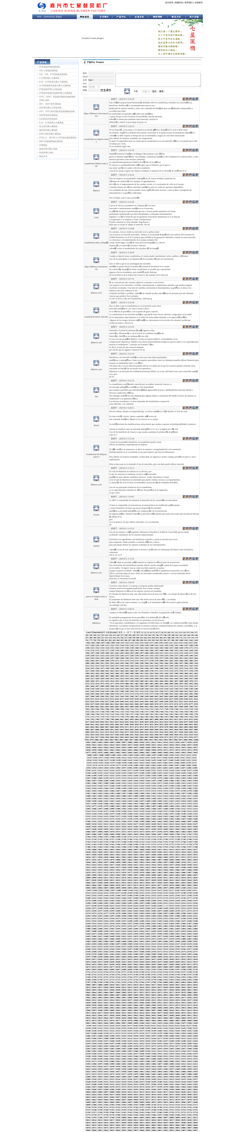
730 (166, 693)
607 (176, 681)
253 (156, 645)
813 (82, 704)
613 (82, 683)
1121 (112, 737)
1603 (106, 795)
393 (107, 660)
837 (200, 704)
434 (186, 663)
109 (186, 630)
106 (171, 630)
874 (136, 709)
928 (156, 714)
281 (171, 647)
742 (102, 696)
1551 (171, 788)
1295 (147, 757)
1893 (82, 831)
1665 (100, 803)
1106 (148, 734)
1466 (165, 778)
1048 (177, 727)
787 (200, 698)
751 (146, 696)
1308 (100, 760)
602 (151, 681)
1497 (100, 783)
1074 (82, 732)
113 (82, 632)
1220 (201, 747)
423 (131, 663)
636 (195, 683)
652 (151, 686)
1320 (171, 760)
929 (161, 714)
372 (126, 658)
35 (136, 624)
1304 (201, 757)
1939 (106, 836)
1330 (106, 762)
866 (97, 709)
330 (166, 652)
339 (87, 655)
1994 (183, 841)
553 (156, 675)
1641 (82, 801)
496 (122, 670)
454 (161, 665)
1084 (142, 732)
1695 (153, 806)
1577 (201, 790)
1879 (124, 829)
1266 (100, 755)
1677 (171, 803)
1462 (142, 778)
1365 (189, 765)
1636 (177, 798)
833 (181, 704)
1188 (136, 744)
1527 (153, 785)
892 (102, 711)
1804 (177, 818)
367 (102, 658)
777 (151, 698)
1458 (118, 778)
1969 (159, 839)
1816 (124, 821)
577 (151, 678)
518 (107, 673)
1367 (201, 765)
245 (116, 645)
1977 (82, 841)
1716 (153, 808)
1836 (118, 823)
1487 (165, 780)
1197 (188, 744)
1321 (177, 760)
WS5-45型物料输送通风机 (47, 141)
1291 (124, 757)
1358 (147, 765)
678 (156, 688)
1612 (159, 795)
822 (126, 704)
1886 (165, 829)
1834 (106, 823)
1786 (195, 816)
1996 (195, 841)
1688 (112, 806)
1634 (165, 798)
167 (102, 637)
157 (176, 635)
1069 (177, 729)
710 (191, 691)
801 (146, 701)
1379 (147, 767)
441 (97, 665)
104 (161, 630)
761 (195, 696)
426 (146, 663)
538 (82, 675)
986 (195, 719)
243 (107, 645)
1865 (165, 826)
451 (146, 665)
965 (92, 719)
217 (102, 642)
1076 (94, 732)
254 (161, 645)
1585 (124, 793)
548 (131, 675)
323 (131, 652)
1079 (112, 732)
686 (195, 688)
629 (161, 683)
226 (146, 642)
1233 (153, 749)
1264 (88, 755)
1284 (82, 757)
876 (146, 709)
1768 (88, 816)
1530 (171, 785)
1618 (195, 795)
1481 (130, 780)
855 (166, 706)
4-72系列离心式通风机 (45, 78)
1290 (118, 757)
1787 (201, 816)
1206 (118, 747)
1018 (124, 724)
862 (200, 706)
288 (82, 650)
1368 (82, 767)
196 (122, 640)
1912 (195, 831)
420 (116, 663)
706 (171, 691)
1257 (171, 752)
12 (170, 622)
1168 (142, 742)
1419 (136, 772)
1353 (118, 765)
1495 (88, 783)
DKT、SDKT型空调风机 (46, 104)
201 (146, 640)
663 (82, 688)
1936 (88, 836)
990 (91, 721)
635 (190, 683)
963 (82, 719)
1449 (189, 775)
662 (200, 686)
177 (151, 637)
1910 (183, 831)
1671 (136, 803)
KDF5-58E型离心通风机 (46, 134)
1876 (106, 829)
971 (121, 719)
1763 (183, 813)
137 (200, 632)
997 (126, 721)
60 (108, 627)
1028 (183, 724)
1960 (106, 839)
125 (141, 632)
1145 (130, 739)
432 (176, 663)
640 (92, 686)
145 (116, 635)
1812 (100, 821)
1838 (130, 823)
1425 (171, 772)
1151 (165, 739)
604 (161, 681)
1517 (94, 785)
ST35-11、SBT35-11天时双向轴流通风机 (54, 137)
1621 (88, 798)
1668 (118, 803)
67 (136, 627)
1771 (106, 816)
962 (200, 716)
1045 (159, 727)
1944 (136, 836)
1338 (153, 762)
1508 (166, 783)
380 (166, 658)
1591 (159, 793)
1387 (195, 767)
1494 (82, 783)
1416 (118, 772)
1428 (189, 772)
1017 (118, 724)
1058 (112, 729)
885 (190, 709)
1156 (194, 739)
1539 (100, 788)
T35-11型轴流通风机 (44, 70)
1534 (195, 785)
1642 (88, 801)
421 (121, 663)
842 (102, 706)
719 (112, 693)
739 (87, 696)
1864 (159, 826)
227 (151, 642)
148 (131, 635)
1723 (195, 808)
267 (102, 647)
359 (186, 655)
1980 (100, 841)
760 (190, 696)
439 (87, 665)
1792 (106, 818)
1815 (118, 821)
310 (191, 650)
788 (82, 701)
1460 (130, 778)
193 (107, 640)
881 (171, 709)
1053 (82, 729)
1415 (112, 772)
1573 (177, 790)
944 (112, 716)
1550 (165, 788)
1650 (136, 801)
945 (116, 716)
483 (181, 668)
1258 (177, 752)
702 (151, 691)
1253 (147, 752)
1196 (182, 744)
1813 (106, 821)
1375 (124, 767)
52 (202, 624)
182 (176, 637)
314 (87, 652)
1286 (94, 757)
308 (181, 650)
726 (146, 693)
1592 (165, 793)
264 (87, 647)
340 (92, 655)
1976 (201, 839)
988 (81, 721)
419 (112, 663)
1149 (153, 739)
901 (146, 711)
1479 (118, 780)
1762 (177, 813)
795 (117, 701)
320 (116, 652)
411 (196, 660)
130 (165, 632)
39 (151, 624)
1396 (124, 770)
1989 (153, 841)
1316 (147, 760)
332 (176, 652)
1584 (118, 793)
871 (121, 709)
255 (166, 645)
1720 (177, 808)
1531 (177, 785)
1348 (88, 765)
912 (200, 711)
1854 (100, 826)
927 (151, 714)
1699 (177, 806)
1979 (94, 841)
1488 (171, 780)
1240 (195, 749)
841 (97, 706)
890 (92, 711)
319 (112, 652)
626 (146, 683)
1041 (136, 727)
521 (121, 673)
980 (166, 719)
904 (161, 711)
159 (186, 635)
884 (186, 709)
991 (96, 721)
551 (146, 675)
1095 (83, 734)
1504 (142, 783)
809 (186, 701)
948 (131, 716)
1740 (171, 811)
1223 (94, 749)
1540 (106, 788)
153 (156, 635)
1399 (142, 770)
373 (131, 658)
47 (183, 624)
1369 (88, 767)
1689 (118, 806)
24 (93, 624)
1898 (112, 831)
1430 (201, 772)
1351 (106, 765)
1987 (142, 841)
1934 (201, 834)
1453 (88, 778)
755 (166, 696)
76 (171, 627)
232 (176, 642)
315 (92, 652)
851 (146, 706)
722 (126, 693)
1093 (195, 732)
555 (166, 675)
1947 (153, 836)
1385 (183, 767)
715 (92, 693)
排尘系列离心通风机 (44, 126)
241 (97, 645)
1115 (200, 734)
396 (122, 660)
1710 (118, 808)
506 (171, 670)
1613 (165, 795)
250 (141, 645)
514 (87, 673)
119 (111, 632)
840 (92, 706)
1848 (189, 823)
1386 (189, 767)
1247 (112, 752)
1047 (171, 727)
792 (102, 701)
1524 (136, 785)
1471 (195, 778)
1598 (201, 793)
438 (82, 665)
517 (102, 673)
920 (116, 714)
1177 (194, 742)
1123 (124, 737)
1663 (88, 803)
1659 (189, 801)
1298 (165, 757)
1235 (165, 749)
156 (171, 635)
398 (131, 660)
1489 (177, 780)
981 (171, 719)
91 (106, 630)
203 (156, 640)
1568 (147, 790)
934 (186, 714)
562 (200, 675)
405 (166, 660)
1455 (100, 778)
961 (195, 716)
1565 (130, 790)
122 (126, 632)
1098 (101, 734)
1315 (142, 760)
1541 (112, 788)
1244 (94, 752)
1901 (130, 831)
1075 (88, 732)
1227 (118, 749)
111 (195, 630)
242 (102, 645)
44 (171, 624)
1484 (147, 780)
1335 (136, 762)
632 (176, 683)
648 (131, 686)
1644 (100, 801)
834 (186, 704)
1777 (142, 816)
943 (107, 716)
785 (190, 698)
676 (146, 688)
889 (87, 711)
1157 (200, 739)
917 (102, 714)
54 (85, 627)
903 (156, 711)
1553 (183, 788)
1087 (159, 732)
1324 (195, 760)
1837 (124, 823)
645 (116, 686)
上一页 (120, 622)
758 (181, 696)
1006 (177, 721)
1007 (183, 721)
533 (181, 673)
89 (98, 630)
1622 (94, 798)
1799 (147, 818)
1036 (106, 727)
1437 (118, 775)
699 (136, 691)
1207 (124, 747)
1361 (165, 765)
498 (131, 670)
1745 (201, 811)
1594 (177, 793)
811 (196, 701)
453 (156, 665)
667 (102, 688)
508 (181, 670)
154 (161, 635)
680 (166, 688)
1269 (118, 755)
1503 (136, 783)
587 (200, 678)
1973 (183, 839)
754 (161, 696)
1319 (165, 760)
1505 (148, 783)
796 (122, 701)
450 (141, 665)
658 (181, 686)
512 (200, 670)
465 (92, 668)
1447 (177, 775)
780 (166, 698)
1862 (147, 826)
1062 (136, 729)
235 (190, 642)
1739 (165, 811)
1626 (118, 798)
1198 (194, 744)
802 (151, 701)
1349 (94, 765)
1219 (195, 747)
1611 (154, 795)
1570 (159, 790)
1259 (183, 752)
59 (104, 627)
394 (112, 660)
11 (166, 622)
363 (82, 658)
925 (141, 714)
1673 (147, 803)
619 (112, 683)
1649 (130, 801)
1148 (147, 739)
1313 (130, 760)
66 (132, 627)
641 (97, 686)
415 (92, 663)
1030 (195, 724)
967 (102, 719)
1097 (95, 734)
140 (92, 635)
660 (190, 686)
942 (102, 716)
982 (176, 719)
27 (104, 624)
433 (181, 663)
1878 (118, 829)
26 (101, 624)
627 (151, 683)
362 (200, 655)
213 (82, 642)
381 (171, 658)
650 (141, 686)
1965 (136, 839)
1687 (106, 806)
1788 (82, 818)
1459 (124, 778)
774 (136, 698)
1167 (136, 742)
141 (97, 635)
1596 (189, 793)
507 (176, 670)
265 (92, 647)
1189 (142, 744)
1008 (189, 721)
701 (146, 691)
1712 (130, 808)
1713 (136, 808)
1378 (142, 767)
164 (87, 637)
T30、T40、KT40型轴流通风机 (49, 74)
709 (186, 691)
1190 (147, 744)
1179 (83, 744)
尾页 (132, 622)
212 (200, 640)
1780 (159, 816)
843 (107, 706)
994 (111, 721)
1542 (118, 788)
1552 (177, 788)
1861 (142, 826)
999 (135, 721)
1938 (100, 836)
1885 (159, 829)
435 (190, 663)
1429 (195, 772)
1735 (142, 811)
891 (97, 711)
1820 (147, 821)
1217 (183, 747)
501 (146, 670)
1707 (100, 808)
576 (146, 678)
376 (146, 658)
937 (200, 714)
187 (200, 637)
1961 (112, 839)
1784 (183, 816)
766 (97, 698)
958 (181, 716)
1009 (195, 721)
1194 (171, 744)
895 (117, 711)
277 (151, 647)
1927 (159, 834)
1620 (82, 798)
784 (186, 698)
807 (176, 701)
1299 (171, 757)
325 (141, 652)
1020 (136, 724)
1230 (136, 749)
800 (141, 701)
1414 (106, 772)
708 (181, 691)
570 (116, 678)
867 (102, 709)
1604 (112, 795)
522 (126, 673)
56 (93, 627)
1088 (165, 732)
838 (82, 706)
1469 (183, 778)
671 (121, 688)
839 (87, 706)
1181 (95, 744)
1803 (171, 818)
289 (87, 650)
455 (166, 665)
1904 (148, 831)
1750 (106, 813)
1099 (107, 734)
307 (176, 650)
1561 (106, 790)
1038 (118, 727)
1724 (201, 808)
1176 (188, 742)
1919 (112, 834)
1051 (195, 727)
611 (196, 681)
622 (126, 683)
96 (125, 630)
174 (136, 637)
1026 (171, 724)
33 (128, 624)
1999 (88, 844)
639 (87, 686)
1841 (147, 823)
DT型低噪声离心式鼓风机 (47, 89)
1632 (153, 798)
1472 (201, 778)
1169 (147, 742)
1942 (124, 836)
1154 (182, 739)
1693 (142, 806)
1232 (147, 749)
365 (92, 658)
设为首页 (165, 2)
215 (92, 642)
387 (200, 658)
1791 (100, 818)
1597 (195, 793)
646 (121, 686)
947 (126, 716)
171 (121, 637)
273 (131, 647)
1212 (153, 747)
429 (161, 663)
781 (171, 698)
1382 (165, 767)
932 (176, 714)
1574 (183, 790)
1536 (82, 788)
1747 (88, 813)
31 (120, 624)
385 (190, 658)
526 (146, 673)
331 (171, 652)
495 (117, 670)
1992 (171, 841)
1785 (189, 816)
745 (116, 696)
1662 (82, 803)
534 (186, 673)
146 (121, 635)
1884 (153, 829)
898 (131, 711)
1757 (147, 813)
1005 (171, 721)
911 (196, 711)
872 (126, 709)
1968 (153, 839)
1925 (147, 834)
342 (102, 655)
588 (82, 681)
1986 (136, 841)
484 (186, 668)
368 (107, 658)
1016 (112, 724)
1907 (166, 831)
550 (141, 675)
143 (107, 635)
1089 (171, 732)
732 (176, 693)
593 (107, 681)
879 (161, 709)
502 (151, 670)
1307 (94, 760)
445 (116, 665)
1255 (159, 752)
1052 (201, 727)
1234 (159, 749)
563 (82, 678)
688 (82, 691)
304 (161, 650)
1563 (118, 790)
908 (181, 711)
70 (148, 627)
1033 (88, 727)
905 (166, 711)
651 (146, 686)
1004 (165, 721)
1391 (94, 770)
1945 (142, 836)
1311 (118, 760)
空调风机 (39, 145)
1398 (136, 770)
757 (176, 696)
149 (136, 635)
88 (94, 630)
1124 (130, 737)
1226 (112, 749)
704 (161, 691)
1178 (200, 742)
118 (107, 632)
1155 (188, 739)
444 (112, 665)
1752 (118, 813)
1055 (94, 729)
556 (171, 675)
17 (190, 622)
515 (92, 673)
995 (116, 721)
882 (176, 709)
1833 (100, 823)
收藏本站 (175, 2)
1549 (159, 788)
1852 (88, 826)
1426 (177, 772)
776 (146, 698)
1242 (82, 752)
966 (97, 719)
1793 (112, 818)
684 (186, 688)
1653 (153, 801)
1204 (106, 747)
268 (107, 647)
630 (166, 683)
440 (92, 665)
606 (171, 681)
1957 (88, 839)
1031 (201, 724)
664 (87, 688)
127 (151, 632)
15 (182, 622)
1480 (124, 780)
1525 (142, 785)
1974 (189, 839)
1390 (88, 770)
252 (151, 645)
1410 (82, 772)
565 (92, 678)
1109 (166, 734)
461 (195, 665)
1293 (136, 757)
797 (126, 701)
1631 (147, 798)
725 (141, 693)
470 (116, 668)
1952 (183, 836)
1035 (100, 727)
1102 (125, 734)
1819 (142, 821)
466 (97, 668)
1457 (112, 778)
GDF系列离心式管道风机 (46, 108)
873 (131, 709)
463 (82, 668)
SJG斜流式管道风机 (44, 119)
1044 (153, 727)
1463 (147, 778)
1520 (112, 785)
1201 (88, 747)
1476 (100, 780)
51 (198, 624)
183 (181, 637)
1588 (142, 793)
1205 (112, 747)
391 (97, 660)
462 (200, 665)
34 (132, 624)
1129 (159, 737)
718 (107, 693)
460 (190, 665)
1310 (112, 760)
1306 (88, 760)
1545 (136, 788)
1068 (171, 729)
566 (97, 678)
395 (117, 660)
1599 (82, 795)
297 (126, 650)
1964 (130, 839)
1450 (195, 775)
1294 (142, 757)
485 (190, 668)
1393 (106, 770)
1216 (177, 747)
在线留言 (195, 2)
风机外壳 (39, 156)
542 (102, 675)
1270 (124, 755)
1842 (153, 823)
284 (186, 647)
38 (148, 624)
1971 (171, 839)
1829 (201, 821)
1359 (153, 765)
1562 (112, 790)
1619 (201, 795)
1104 (136, 734)
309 (186, 650)
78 (179, 627)
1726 (88, 811)
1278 (171, 755)
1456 (106, 778)
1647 (118, 801)
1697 (165, 806)
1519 (106, 785)
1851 (82, 826)
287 (200, 647)
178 (156, 637)
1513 (195, 783)
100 (141, 630)
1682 (201, 803)
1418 (130, 772)
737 (200, 693)
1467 (171, 778)
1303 (195, 757)
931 (171, 714)
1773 (118, 816)
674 (136, 688)
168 (107, 637)
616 (97, 683)
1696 (159, 806)
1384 (177, 767)
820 (116, 704)
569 (112, 678)
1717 (159, 808)
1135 (194, 737)
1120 (106, 737)
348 (131, 655)
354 (161, 655)
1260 (189, 752)
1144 (124, 739)
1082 (130, 732)
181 (171, 637)
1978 (88, 841)
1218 (189, 747)
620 (116, 683)
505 (166, 670)
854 (161, 706)
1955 (201, 836)
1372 (106, 767)
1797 (136, 818)
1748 (94, 813)
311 (196, 650)
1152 (171, 739)
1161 (101, 742)
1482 (136, 780)
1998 (82, 844)
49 (191, 624)
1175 (182, 742)
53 (81, 627)
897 (126, 711)
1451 (201, 775)
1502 (130, 783)
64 (124, 627)
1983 (118, 841)
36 (140, 624)
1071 (189, 729)
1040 (130, 727)
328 (156, 652)
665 (92, 688)
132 (175, 632)
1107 (154, 734)
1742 (183, 811)
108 (181, 630)
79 (183, 627)
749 (136, 696)
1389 (82, 770)
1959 (100, 839)
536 (195, 673)
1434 (100, 775)
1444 (159, 775)
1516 (88, 785)
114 (87, 632)
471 (121, 668)
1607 (130, 795)
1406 (183, 770)
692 (102, 691)
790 (92, 701)
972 (126, 719)
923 (131, 714)
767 (102, 698)
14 (178, 622)
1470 (189, 778)
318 (107, 652)
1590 (153, 793)
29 (112, 624)
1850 (201, 823)
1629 (136, 798)
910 (191, 711)
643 (107, 686)
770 (116, 698)
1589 (147, 793)
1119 (101, 737)
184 (186, 637)
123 (131, 632)
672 (126, 688)
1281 (189, 755)
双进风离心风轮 (42, 152)
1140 (101, 739)
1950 (171, 836)
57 (97, 627)
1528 (159, 785)
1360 (159, 765)
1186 (124, 744)
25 (97, 624)
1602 (100, 795)
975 (141, 719)
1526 (147, 785)
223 (131, 642)
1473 (82, 780)
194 (112, 640)
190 (92, 640)
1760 (165, 813)
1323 (189, 760)
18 (194, 622)
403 (156, 660)
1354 (124, 765)
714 (87, 693)
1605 (118, 795)
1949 (165, 836)
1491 (189, 780)
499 (136, 670)
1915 (88, 834)
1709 (112, 808)
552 (151, 675)
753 (156, 696)
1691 (130, 806)
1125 (135, 737)
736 (195, 693)
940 (92, 716)
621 (121, 683)
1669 (124, 803)
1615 (177, 795)
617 (102, 683)
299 (136, 650)
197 (126, 640)
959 (186, 716)
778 (156, 698)
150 (141, 635)
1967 (147, 839)
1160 (95, 742)
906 (171, 711)
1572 (171, 790)
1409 (201, 770)
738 (82, 696)
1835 (112, 823)
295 (117, 650)
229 (161, 642)
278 (156, 647)
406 (171, 660)
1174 (177, 742)
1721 (183, 808)
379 (161, 658)
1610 (148, 795)
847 (126, 706)
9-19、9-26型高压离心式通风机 (49, 82)
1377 (136, 767)
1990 (159, 841)
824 (136, 704)
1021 (142, 724)
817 (102, 704)
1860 (136, 826)
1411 (88, 772)
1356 (136, 765)
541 (97, 675)
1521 (118, 785)
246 (121, 645)
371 (121, 658)
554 (161, 675)
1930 (177, 834)
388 (82, 660)
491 (97, 670)
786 (195, 698)
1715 (147, 808)
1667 (112, 803)
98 (133, 630)
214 (87, 642)
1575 (189, 790)
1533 (189, 785)
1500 (118, 783)
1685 (94, 806)
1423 (159, 772)
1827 (189, 821)
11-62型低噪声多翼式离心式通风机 (51, 85)
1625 (112, 798)
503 (156, 670)
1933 (195, 834)
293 (107, 650)
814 (87, 704)
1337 (147, 762)
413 (82, 663)
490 (92, 670)
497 (126, 670)
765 (92, 698)
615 (92, 683)
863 (82, 709)
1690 (124, 806)
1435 (106, 775)
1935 (82, 836)
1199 (200, 744)
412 (200, 660)
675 (141, 688)
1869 (189, 826)
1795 (124, 818)
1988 (147, 841)
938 (82, 716)
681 (171, 688)
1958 (94, 839)
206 (171, 640)
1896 (100, 831)
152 (151, 635)
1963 (124, 839)
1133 (182, 737)
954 (161, 716)
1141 (107, 739)
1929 (171, 834)
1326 (82, 762)
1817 (130, 821)
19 (198, 622)
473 (131, 668)
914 (87, 714)
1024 (159, 724)
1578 (82, 793)
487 (200, 668)
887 (200, 709)
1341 (171, 762)
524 (136, 673)
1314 (136, 760)
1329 (100, 762)
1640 (201, 798)
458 (181, 665)
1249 (124, 752)
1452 (82, 778)
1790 (94, 818)
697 (126, 691)
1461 (136, 778)
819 (112, 704)
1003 (159, 721)
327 (151, 652)
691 (97, 691)
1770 (100, 816)
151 (146, 635)
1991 (165, 841)
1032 (82, 727)
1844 (165, 823)
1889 (183, 829)
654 (161, 686)
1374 (118, 767)
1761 (171, 813)
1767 (82, 816)
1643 (94, 801)
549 (136, 675)
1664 (94, 803)
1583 (112, 793)
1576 (195, 790)
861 (195, 706)
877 (151, 709)
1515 (82, 785)
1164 (118, 742)
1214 (165, 747)
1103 (131, 734)
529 (161, 673)
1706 (94, 808)
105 (166, 630)
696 (122, 691)
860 (190, 706)
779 (161, 698)
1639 (195, 798)
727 (151, 693)
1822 (159, 821)
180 (166, 637)
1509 (171, 783)
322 (126, 652)
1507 (160, 783)
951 (146, 716)
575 (141, 678)
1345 (195, 762)
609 (186, 681)
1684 (88, 806)
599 (136, 681)
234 (186, 642)
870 (116, 709)
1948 (159, 836)
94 (118, 630)
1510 (177, 783)
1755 (136, 813)
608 (181, 681)
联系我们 (185, 2)
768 (107, 698)
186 (195, 637)
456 (171, 665)
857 (176, 706)
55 (89, 627)
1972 (177, 839)
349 (136, 655)
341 (97, 655)
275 (141, 647)
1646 (112, 801)
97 (129, 630)
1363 (177, 765)
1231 (142, 749)
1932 (189, 834)
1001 (147, 721)
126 (146, 632)
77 (175, 627)
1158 (83, 742)
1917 (100, 834)
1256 (165, 752)
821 (121, 704)
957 (176, 716)
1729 (106, 811)
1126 (141, 737)
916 (97, 714)
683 (181, 688)
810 (191, 701)
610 (191, 681)
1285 (88, 757)
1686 (100, 806)
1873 (88, 829)
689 (87, 691)
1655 (165, 801)
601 (146, 681)
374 (136, 658)
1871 (201, 826)
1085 (147, 732)
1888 (177, 829)
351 (146, 655)
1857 (118, 826)
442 (102, 665)
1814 (112, 821)
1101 (119, 734)
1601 (94, 795)
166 (97, 637)
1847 (183, 823)
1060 (124, 729)
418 (107, 663)
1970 (165, 839)
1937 (94, 836)
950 (141, 716)
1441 (142, 775)
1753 (124, 813)
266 (97, 647)
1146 (136, 739)
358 (181, 655)
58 (101, 627)
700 (141, 691)
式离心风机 (40, 100)
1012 (88, 724)
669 (112, 688)
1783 (177, 816)
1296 (153, 757)
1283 (201, 755)
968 (107, 719)
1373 (112, 767)
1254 (153, 752)
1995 (189, 841)
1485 (153, 780)
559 (186, 675)
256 (171, 645)
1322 (183, 760)
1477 (106, 780)
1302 (189, 757)
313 (82, 652)
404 (161, 660)
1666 (106, 803)
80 (187, 627)
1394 (112, 770)
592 (102, 681)
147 (126, 635)
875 (141, 709)
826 (146, 704)
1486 (159, 780)
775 (141, 698)
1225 (106, 749)
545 (116, 675)
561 (195, 675)
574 (136, 678)
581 (171, 678)
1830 (82, 823)
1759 (159, 813)
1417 (124, 772)
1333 (124, 762)
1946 (147, 836)
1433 (94, 775)
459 (186, 665)
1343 (183, 762)
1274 (147, 755)
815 (92, 704)
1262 (201, 752)
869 (112, 709)
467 (102, 668)
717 (102, 693)
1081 (124, 732)
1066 (159, 729)
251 (146, 645)
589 (87, 681)
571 (121, 678)
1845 (171, 823)
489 (87, 670)
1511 (183, 783)
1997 (201, 841)
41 (159, 624)
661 (195, 686)
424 (136, 663)
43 (167, 624)
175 (141, 637)
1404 (171, 770)
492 (102, 670)
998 (131, 721)
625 (141, 683)
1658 (183, 801)
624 (136, 683)
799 (136, 701)
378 (156, 658)
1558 (88, 790)
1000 (141, 721)
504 (161, 670)
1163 (112, 742)
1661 (201, 801)
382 (176, 658)
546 (121, 675)
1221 (82, 749)
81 (191, 627)
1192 (159, 744)
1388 (201, 767)
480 (166, 668)
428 (156, 663)
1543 (124, 788)
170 (116, 637)
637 (200, 683)
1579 (88, 793)
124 (136, 632)
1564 (124, 790)
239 (87, 645)
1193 (165, 744)
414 (87, 663)
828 (156, 704)
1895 (94, 831)
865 (92, 709)
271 (121, 647)
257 (176, 645)
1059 (118, 729)
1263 (82, 755)
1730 (112, 811)
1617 (189, 795)
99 (137, 630)
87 (90, 630)
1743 (189, 811)
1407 (189, 770)
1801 (159, 818)
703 (156, 691)
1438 (124, 775)
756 (171, 696)
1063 (142, 729)
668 (107, 688)
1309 (106, 760)
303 (156, 650)
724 (136, 693)
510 (191, 670)
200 (141, 640)
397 (126, 660)
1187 (130, 744)
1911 (189, 831)
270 (116, 647)
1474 (88, 780)
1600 (88, 795)
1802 (165, 818)
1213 (159, 747)
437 (200, 663)
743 (107, 696)
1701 (189, 806)
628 (156, 683)
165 (92, 637)
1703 (201, 806)
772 (126, 698)
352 (151, 655)
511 (196, 670)
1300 (177, 757)
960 (190, 716)
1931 (183, 834)
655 (166, 686)
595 (117, 681)
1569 (153, 790)
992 (101, 721)
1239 (189, 749)
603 (156, 681)
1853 (94, 826)
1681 (195, 803)
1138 (89, 739)
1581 (100, 793)
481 (171, 668)
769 (112, 698)
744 (112, 696)
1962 (118, 839)
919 (112, 714)
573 (131, 678)
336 (195, 652)
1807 (195, 818)
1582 (106, 793)
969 (112, 719)
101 (146, 630)
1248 (118, 752)
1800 (153, 818)
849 (136, 706)
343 (107, 655)
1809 (82, 821)
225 (141, 642)
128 (156, 632)
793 (107, 701)
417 (102, 663)
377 (151, 658)
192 (102, 640)
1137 (83, 739)
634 (186, 683)
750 (141, 696)
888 (82, 711)
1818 (136, 821)
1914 (82, 834)
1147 (142, 739)
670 (116, 688)
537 (200, 673)
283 (181, 647)
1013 (94, 724)
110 (190, 630)
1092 (189, 732)
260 (190, 645)
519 (112, 673)
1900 (124, 831)
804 (161, 701)
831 (171, 704)
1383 (171, 767)
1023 (153, 724)
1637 (183, 798)
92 (110, 630)
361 (195, 655)
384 (186, 658)
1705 (88, 808)
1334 (130, 762)
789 (87, 701)
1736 (147, 811)
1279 (177, 755)
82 (194, 627)
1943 (130, 836)
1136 (200, 737)
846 (121, 706)
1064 (147, 729)
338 (82, 655)
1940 (112, 836)
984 (186, 719)
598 (131, 681)
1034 (94, 727)
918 (107, 714)
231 (171, 642)
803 (156, 701)
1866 (171, 826)
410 (191, 660)
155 (166, 635)
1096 (89, 734)
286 (195, 647)
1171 (159, 742)
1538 (94, 788)
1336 (142, 762)
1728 (100, 811)
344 (112, 655)
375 (141, 658)
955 (166, 716)
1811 (94, 821)
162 (200, 635)
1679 (183, 803)
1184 (112, 744)
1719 (171, 808)
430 (166, 663)
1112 (183, 734)
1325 (201, 760)
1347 (82, 765)
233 (181, 642)
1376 (130, 767)
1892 (201, 829)
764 (87, 698)
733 (181, 693)
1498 (106, 783)
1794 (118, 818)
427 (151, 663)
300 (141, 650)
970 (116, 719)
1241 (201, 749)
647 (126, 686)
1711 (124, 808)
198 (131, 640)
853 (156, 706)
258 (181, 645)
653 (156, 686)
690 (92, 691)
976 (146, 719)
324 (136, 652)
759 (186, 696)
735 (190, 693)
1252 (142, 752)
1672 (142, 803)
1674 (153, 803)
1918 (106, 834)
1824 (171, 821)
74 (163, 627)
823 (131, 704)
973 (131, 719)
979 (161, 719)
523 (131, 673)
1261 (195, 752)
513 (82, 673)
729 (161, 693)
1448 (183, 775)
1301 (183, 757)
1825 (177, 821)
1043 (147, 727)
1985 (130, 841)
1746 (82, 813)
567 (102, 678)
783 (181, 698)
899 (136, 711)
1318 (159, 760)
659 (186, 686)
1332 (118, 762)
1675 (159, 803)
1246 (106, 752)
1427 (183, 772)
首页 (114, 622)
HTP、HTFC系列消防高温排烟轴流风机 (53, 111)
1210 (142, 747)
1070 (183, 729)
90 (102, 630)
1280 (183, 755)
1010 (201, 721)
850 (141, 706)
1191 (153, 744)
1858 (124, 826)
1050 (189, 727)
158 (181, 635)
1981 (106, 841)
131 (170, 632)
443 (107, 665)
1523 (130, 785)
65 (128, 627)
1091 (183, 732)
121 (121, 632)
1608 (136, 795)
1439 (130, 775)
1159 (89, 742)
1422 (153, 772)
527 (151, 673)
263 (82, 647)
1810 (88, 821)
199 (136, 640)
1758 (153, 813)
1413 (100, 772)
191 (97, 640)
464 (87, 668)
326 (146, 652)
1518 (100, 785)
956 (171, 716)
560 (190, 675)
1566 (136, 790)
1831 (88, 823)
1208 (130, 747)
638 (82, 686)
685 (190, 688)
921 (121, 714)
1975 (195, 839)
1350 (100, 765)
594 (112, 681)
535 (190, 673)
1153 (177, 739)
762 (200, 696)
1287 (100, 757)
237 (200, 642)
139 (87, 635)
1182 (101, 744)
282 (176, 647)
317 (102, 652)
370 (116, 658)
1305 (82, 760)
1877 (112, 829)
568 (107, 678)
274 (136, 647)
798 (131, 701)
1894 (88, 831)
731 (171, 693)
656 (171, 686)
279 (161, 647)
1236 (171, 749)
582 (176, 678)
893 (107, 711)
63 (120, 627)
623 (131, 683)
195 (117, 640)
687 (200, 688)
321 (121, 652)
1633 (159, 798)
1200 (82, 747)
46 (179, 624)
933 (181, 714)
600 (141, 681)
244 (112, 645)
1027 (177, 724)
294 (112, 650)
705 (166, 691)
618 (107, 683)
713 (82, 693)
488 (82, 670)
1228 (124, 749)
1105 (142, 734)
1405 (177, 770)
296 (122, 650)
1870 (195, 826)
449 (136, 665)
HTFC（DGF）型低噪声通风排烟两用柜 (53, 97)
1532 (183, 785)
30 (116, 624)
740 (92, 696)
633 (181, 683)
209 (186, 640)
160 (190, 635)
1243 (88, 752)
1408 (195, 770)
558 (181, 675)
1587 (136, 793)
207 (176, 640)
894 (112, 711)
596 (122, 681)
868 (107, 709)
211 (196, 640)
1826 (183, 821)
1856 (112, 826)
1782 (171, 816)
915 (92, 714)
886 (195, 709)
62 (116, 627)
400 (141, 660)
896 (122, 711)
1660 (195, 801)
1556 (201, 788)
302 (151, 650)
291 (97, 650)
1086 (153, 732)
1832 (94, 823)
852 (151, 706)
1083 (136, 732)
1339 (159, 762)
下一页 (127, 622)
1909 (177, 831)
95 (121, 630)
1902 (136, 831)
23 (89, 624)
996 (121, 721)
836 (195, 704)
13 (174, 622)
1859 (130, 826)
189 (87, 640)
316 (97, 652)
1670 (130, 803)
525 (141, 673)
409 (186, 660)
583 (181, 678)
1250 (130, 752)
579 (161, 678)
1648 (124, 801)
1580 (94, 793)
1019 (130, 724)
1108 (160, 734)
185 (190, 637)
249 (136, 645)
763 (82, 698)
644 (112, 686)
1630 (142, 798)
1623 (100, 798)
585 (190, 678)
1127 (147, 737)
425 (141, 663)
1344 (189, 762)
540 (92, 675)
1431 (82, 775)
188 (82, 640)
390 (92, 660)
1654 (159, 801)
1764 (189, 813)
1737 (153, 811)
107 (176, 630)
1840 (142, 823)
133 (180, 632)
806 (171, 701)
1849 (195, 823)
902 (151, 711)
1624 (106, 798)
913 (82, 714)
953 (156, 716)
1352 (112, 765)
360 (190, 655)
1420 (142, 772)
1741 (177, 811)
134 (185, 632)
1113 (189, 734)
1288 (106, 757)
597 (126, 681)
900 (141, 711)
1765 (195, 813)
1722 (189, 808)
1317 (153, 760)
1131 (171, 737)
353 (156, 655)
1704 (82, 808)
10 (163, 622)
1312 (124, 760)
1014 (100, 724)
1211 (148, 747)
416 (97, 663)
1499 (112, 783)
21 (81, 624)
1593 (171, 793)
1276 (159, 755)
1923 (136, 834)
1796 (130, 818)
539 (87, 675)
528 (156, 673)
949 (136, 716)
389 (87, 660)
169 (112, 637)
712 (200, 691)
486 (195, 668)
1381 (159, 767)
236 (195, 642)
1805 (183, 818)
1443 (153, 775)
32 (124, 624)
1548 (153, 788)
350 (141, 655)
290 (92, 650)
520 (116, 673)
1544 (130, 788)
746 (121, 696)
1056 (100, 729)
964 (87, 719)
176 (146, 637)
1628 (130, 798)
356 (171, 655)
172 (126, 637)
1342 (177, 762)
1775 (130, 816)
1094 (201, 732)
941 (97, 716)
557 (176, 675)
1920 (118, 834)
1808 (201, 818)
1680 (189, 803)
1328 (94, 762)
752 (151, 696)
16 (186, 622)
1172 (165, 742)
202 (151, 640)
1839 (136, 823)
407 (176, 660)
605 (166, 681)
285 (190, 647)
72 (155, 627)
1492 (195, 780)
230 (166, 642)
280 (166, 647)
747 (126, 696)
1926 (153, 834)
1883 (147, 829)
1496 (94, 783)
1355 (130, 765)
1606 (124, 795)
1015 (106, 724)
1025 (165, 724)
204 (161, 640)
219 (112, 642)
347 (126, 655)
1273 (142, 755)
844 (112, 706)
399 (136, 660)
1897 (106, 831)
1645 (106, 801)
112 (200, 630)
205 (166, 640)
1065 (153, 729)
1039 (124, 727)
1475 (94, 780)
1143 (118, 739)
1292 (130, 757)
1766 (201, 813)
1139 (95, 739)
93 (114, 630)
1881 (136, 829)
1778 (147, 816)
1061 (130, 729)
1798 (142, 818)
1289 (112, 757)
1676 (165, 803)
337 (200, 652)
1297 (159, 757)
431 (171, 663)
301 (146, 650)
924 (136, 714)
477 (151, 668)
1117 (89, 737)
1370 (94, 767)
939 (87, 716)
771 (121, 698)
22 (85, 624)
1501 (124, 783)
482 (176, 668)
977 (151, 719)
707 (176, 691)
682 (176, 688)
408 (181, 660)
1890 (189, 829)
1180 (89, 744)
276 (146, 647)
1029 (189, 724)
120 (116, 632)
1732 (124, 811)
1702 (195, 806)
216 (97, 642)
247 (126, 645)
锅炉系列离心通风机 (44, 130)
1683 (82, 806)
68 (140, 627)
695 (117, 691)
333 (181, 652)
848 (131, 706)
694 (112, 691)
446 (121, 665)
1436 (112, 775)
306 (171, 650)
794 (112, 701)
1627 (124, 798)
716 (97, 693)
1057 (106, 729)
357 (176, 655)
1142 (112, 739)
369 (112, 658)
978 (156, 719)
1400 (147, 770)
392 (102, 660)
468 (107, 668)
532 (176, 673)
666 (97, 688)
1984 (124, 841)
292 (102, 650)
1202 (94, 747)
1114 (194, 734)
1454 (94, 778)
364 (87, 658)
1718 (165, 808)
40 (155, 624)
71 (151, 627)
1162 (107, 742)
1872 (82, 829)
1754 (130, 813)
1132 (177, 737)
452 (151, 665)
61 (112, 627)
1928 (165, 834)
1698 (171, 806)
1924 (142, 834)
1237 (177, 749)
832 (176, 704)
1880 (130, 829)
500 (141, 670)
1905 (154, 831)
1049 (183, 727)
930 (166, 714)
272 (126, 647)
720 (116, 693)
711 (196, 691)
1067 (165, 729)
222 (126, 642)
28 (108, 624)
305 (166, 650)
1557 (82, 790)
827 (151, 704)
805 (166, 701)
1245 (100, 752)
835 (190, 704)
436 (195, 663)
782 (176, 698)
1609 (142, 795)
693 (107, 691)
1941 (118, 836)
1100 (113, 734)
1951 (177, 836)
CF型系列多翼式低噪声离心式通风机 (52, 93)
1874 (94, 829)
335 (190, 652)
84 (202, 627)
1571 (165, 790)
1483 (142, 780)
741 (97, 696)
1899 (118, 831)
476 (146, 668)
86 (86, 630)
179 (161, 637)
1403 (165, 770)
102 (151, 630)
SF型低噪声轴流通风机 (45, 67)
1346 (201, 762)
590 (92, 681)
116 (97, 632)
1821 (153, 821)
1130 (165, 737)
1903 (142, 831)
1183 (107, 744)
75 (167, 627)
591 (97, 681)
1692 (136, 806)
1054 (88, 729)
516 (97, 673)
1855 (106, 826)
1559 (94, 790)
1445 (165, 775)
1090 (177, 732)
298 (131, 650)
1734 (136, 811)
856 (171, 706)
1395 (118, 770)
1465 (159, 778)
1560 (100, 790)
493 (107, 670)
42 (163, 624)
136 (195, 632)
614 (87, 683)
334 (186, 652)
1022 (147, 724)
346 (121, 655)
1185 (118, 744)
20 (202, 622)
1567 (142, 790)
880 (166, 709)
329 (161, 652)
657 (176, 686)
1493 (201, 780)
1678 (177, 803)
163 (82, 637)
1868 (183, 826)
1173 (171, 742)
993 (106, 721)
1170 (153, 742)
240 (92, 645)
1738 (159, 811)
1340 (165, 762)
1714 (142, 808)
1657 (177, 801)
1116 (83, 737)
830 (166, 704)
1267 (106, 755)
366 (97, 658)
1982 (112, 841)
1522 (124, 785)
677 (151, 688)
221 (121, 642)
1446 (171, 775)
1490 (183, 780)
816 (97, 704)
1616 (183, 795)
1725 (82, 811)
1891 (195, 829)
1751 (112, 813)
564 (87, 678)
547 (126, 675)
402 (151, 660)
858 (181, 706)
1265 (94, 755)
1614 (171, 795)
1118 (95, 737)
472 (126, 668)
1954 (195, 836)
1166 (130, 742)
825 (141, 704)
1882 (142, 829)
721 (121, 693)
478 (156, 668)
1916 (94, 834)
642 (102, 686)
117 (102, 632)
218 (107, 642)
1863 (153, 826)
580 (166, 678)
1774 (124, 816)
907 (176, 711)
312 (200, 650)
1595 (183, 793)
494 (112, 670)
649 (136, 686)
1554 (189, 788)
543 (107, 675)
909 (186, 711)
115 (92, 632)
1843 (159, 823)
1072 (195, 729)
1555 (195, 788)
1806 (189, 818)
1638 (189, 798)
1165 (124, 742)
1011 (82, 724)
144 (112, 635)
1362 (171, 765)
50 (194, 624)
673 (131, 688)
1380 (153, 767)
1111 (177, 734)
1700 (183, 806)
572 (126, 678)
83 (198, 627)
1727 (94, 811)
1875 (100, 829)
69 (144, 627)
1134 (188, 737)
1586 (130, 793)
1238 (183, 749)
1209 (136, 747)
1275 (153, 755)
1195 (177, 744)
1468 (177, 778)
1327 (88, 762)
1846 (177, 823)
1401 (153, 770)
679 (161, 688)
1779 (153, 816)
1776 (136, 816)
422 (126, 663)
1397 (130, 770)
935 (190, 714)
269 (112, 647)
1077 (100, 732)
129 (161, 632)
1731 (118, 811)
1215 (171, 747)
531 (171, 673)
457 (176, 665)
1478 (112, 780)
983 (181, 719)
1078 (106, 732)
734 (186, 693)
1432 (88, 775)
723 (131, 693)
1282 (195, 755)
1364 (183, 765)
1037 (112, 727)
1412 (94, 772)
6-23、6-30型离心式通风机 (47, 122)
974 (136, 719)
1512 (189, 783)
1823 (165, 821)
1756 (142, 813)
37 (144, 624)
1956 (82, 839)
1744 (195, 811)
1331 (112, 762)
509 (186, 670)
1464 (153, 778)
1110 (171, 734)
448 (131, 665)
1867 (177, 826)
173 (131, 637)
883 (181, 709)
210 (191, 640)
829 (161, 704)
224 (136, 642)
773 (131, 698)
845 (116, 706)
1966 (142, 839)
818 (107, 704)
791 (97, 701)
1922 (130, 834)
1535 (201, 785)
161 (195, 635)
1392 (100, 770)
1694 (147, 806)
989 (86, 721)
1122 (118, 737)
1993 (177, 841)
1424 (165, 772)
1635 (171, 798)
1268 (112, 755)
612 (200, 681)
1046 (165, 727)
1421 (147, 772)
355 (166, 655)
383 (181, 658)
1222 (88, 749)
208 (181, 640)
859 (186, 706)
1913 (201, 831)
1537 (88, 788)
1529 (165, 785)
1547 (147, 788)
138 (82, 635)
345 (116, 655)
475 (141, 668)
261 (195, 645)
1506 (154, 783)
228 (156, 642)
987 (200, 719)
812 (200, 701)
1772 (112, 816)
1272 (136, 755)
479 (161, 668)
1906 (160, 831)
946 (121, 716)
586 (195, 678)
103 (156, 630)
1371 (100, 767)
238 (82, 645)
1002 (153, 721)
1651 (142, 801)
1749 (100, 813)
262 (200, 645)
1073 (201, 729)
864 (87, 709)
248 (131, 645)
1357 (142, 765)
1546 (142, 788)
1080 (118, 732)
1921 (124, 834)
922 (126, 714)
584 (186, 678)
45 (175, 624)
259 (186, 645)
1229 (130, 749)
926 (146, 714)
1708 (106, 808)
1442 (147, 775)
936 (195, 714)
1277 (165, 755)
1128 (153, 737)
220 (116, 642)
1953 (189, 836)
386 (195, 658)
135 (190, 632)
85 (82, 630)
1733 (130, 811)
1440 (136, 775)
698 (131, 691)
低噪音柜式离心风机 (44, 149)
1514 (201, 783)
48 (187, 624)
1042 (142, 727)
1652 (147, 801)
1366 (195, 765)
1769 (94, 816)
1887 (171, 829)
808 (181, 701)
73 (159, 627)
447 (126, 665)
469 (112, 668)
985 (190, 719)
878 (156, 709)
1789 (88, 818)
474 (136, 668)
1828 (195, 821)
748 (131, 696)
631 (171, 683)
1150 (159, 739)
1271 (130, 755)
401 (146, 660)
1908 (171, 831)
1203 (100, 747)
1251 (136, 752)
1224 (100, 749)
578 (156, 678)
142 (102, 635)
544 (112, 675)
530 (166, 673)
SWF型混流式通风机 (44, 115)
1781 (165, 816)
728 (156, 693)
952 (151, 716)
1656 (171, 801)
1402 (159, 770)
